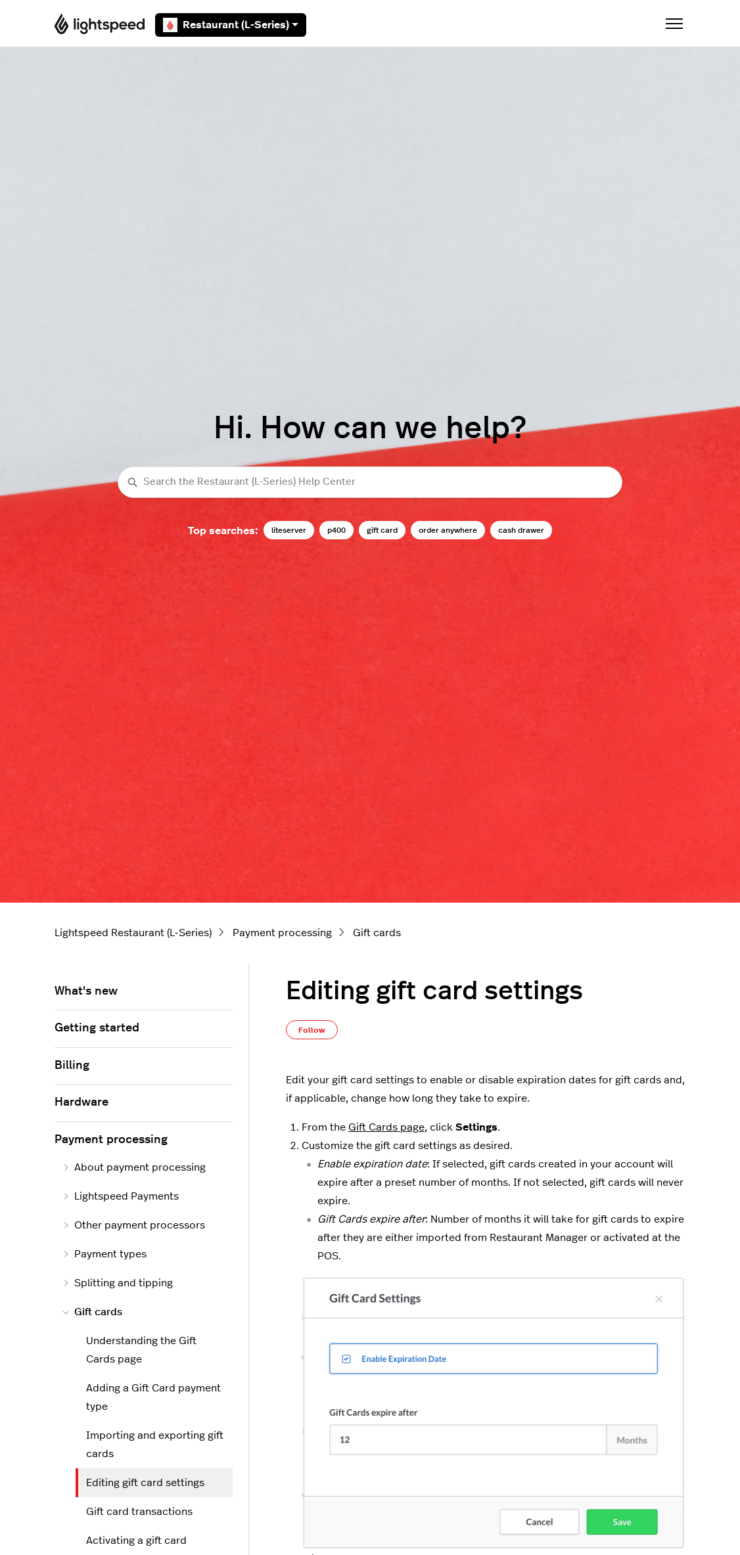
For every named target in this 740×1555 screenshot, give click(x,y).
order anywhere (448, 530)
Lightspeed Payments (120, 1196)
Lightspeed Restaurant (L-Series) (133, 933)
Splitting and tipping (117, 1283)
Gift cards (377, 933)
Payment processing (282, 933)
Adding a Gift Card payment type (153, 1397)
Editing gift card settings (145, 1482)
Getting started (97, 1028)
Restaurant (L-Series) (230, 25)
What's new (86, 991)
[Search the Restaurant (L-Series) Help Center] (370, 482)
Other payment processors (133, 1225)
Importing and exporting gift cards (154, 1444)
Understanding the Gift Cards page (141, 1350)
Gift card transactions (139, 1511)
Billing (72, 1065)
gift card (382, 530)
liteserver (288, 530)
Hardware (81, 1102)
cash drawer (521, 530)
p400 (336, 530)
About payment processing (134, 1167)
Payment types (104, 1254)
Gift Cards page (386, 1127)
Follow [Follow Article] (311, 1030)
